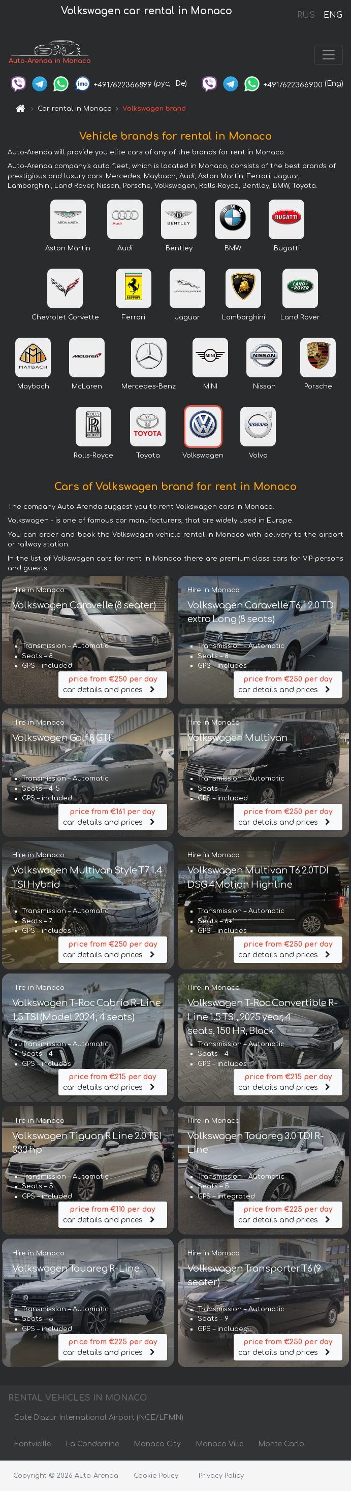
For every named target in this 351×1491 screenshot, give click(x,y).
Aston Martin (67, 248)
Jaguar (187, 317)
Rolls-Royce (93, 456)
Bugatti (287, 248)
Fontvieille (32, 1444)
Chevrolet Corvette (65, 317)
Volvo (258, 456)
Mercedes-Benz (148, 387)
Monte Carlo (281, 1444)
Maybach (33, 387)
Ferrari (133, 317)
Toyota (148, 456)
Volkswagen (203, 456)
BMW (233, 248)
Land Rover (300, 317)
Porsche (318, 387)
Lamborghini (243, 317)
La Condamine (92, 1444)
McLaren (87, 387)
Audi (125, 248)
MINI (210, 387)
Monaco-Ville (219, 1444)
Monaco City (157, 1444)
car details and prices (113, 684)
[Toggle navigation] (328, 55)
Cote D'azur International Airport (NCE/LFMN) (98, 1418)
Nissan (264, 387)
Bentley (179, 248)
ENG (333, 15)
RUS (306, 15)
